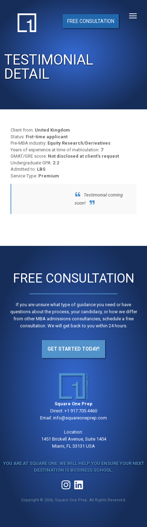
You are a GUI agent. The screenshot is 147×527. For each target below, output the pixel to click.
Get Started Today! (73, 349)
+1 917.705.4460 (80, 410)
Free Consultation (90, 21)
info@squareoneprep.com (80, 417)
